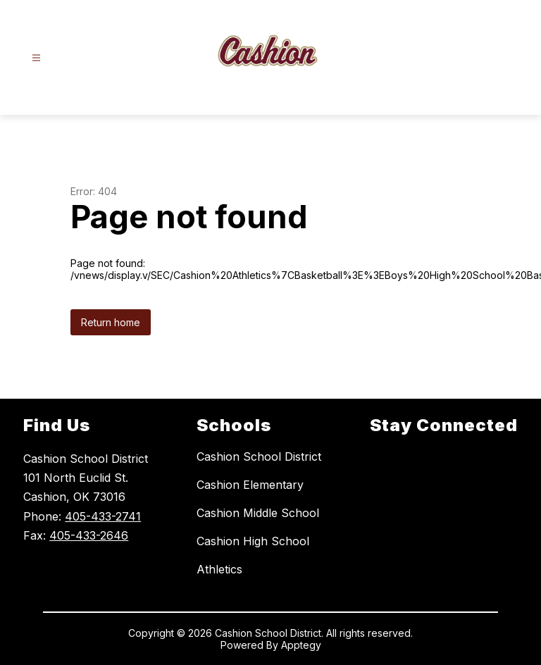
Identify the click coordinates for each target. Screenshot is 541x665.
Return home (110, 322)
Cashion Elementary (250, 485)
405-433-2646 (88, 535)
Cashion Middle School (258, 513)
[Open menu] (36, 58)
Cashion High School (253, 541)
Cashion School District (259, 456)
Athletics (219, 569)
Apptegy (301, 645)
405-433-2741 (103, 516)
